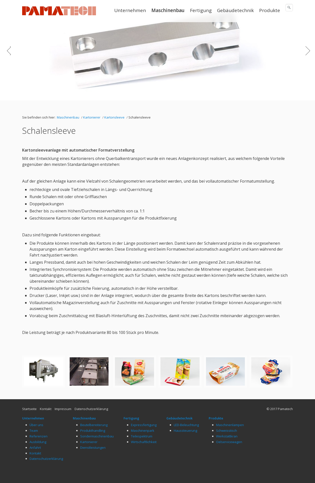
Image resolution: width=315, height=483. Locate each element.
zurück (8, 54)
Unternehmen (130, 10)
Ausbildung (38, 442)
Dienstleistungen (93, 447)
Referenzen (38, 436)
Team (34, 430)
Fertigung (201, 10)
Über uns (36, 425)
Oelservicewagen (229, 442)
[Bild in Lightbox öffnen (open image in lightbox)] (43, 371)
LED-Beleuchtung (186, 425)
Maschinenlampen (230, 425)
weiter (306, 54)
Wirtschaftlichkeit (144, 442)
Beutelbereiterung (94, 425)
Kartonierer (88, 442)
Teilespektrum (141, 436)
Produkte (269, 10)
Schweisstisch (226, 430)
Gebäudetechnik (235, 10)
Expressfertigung (144, 425)
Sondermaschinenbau (97, 436)
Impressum (63, 409)
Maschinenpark (142, 430)
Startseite (29, 409)
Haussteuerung (185, 430)
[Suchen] (289, 7)
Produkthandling (92, 430)
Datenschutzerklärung (91, 409)
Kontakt (45, 409)
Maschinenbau (168, 10)
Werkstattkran (226, 436)
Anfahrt (35, 447)
